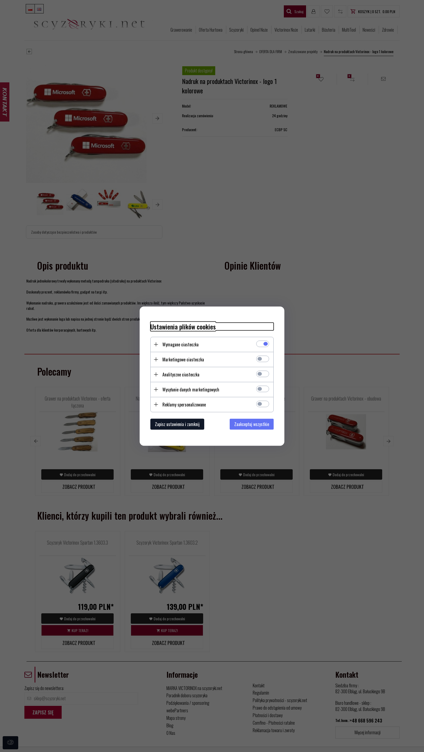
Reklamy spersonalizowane (184, 404)
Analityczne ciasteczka (180, 374)
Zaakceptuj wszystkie (251, 424)
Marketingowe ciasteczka (183, 359)
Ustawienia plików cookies (183, 326)
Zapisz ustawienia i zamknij (177, 424)
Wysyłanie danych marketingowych (190, 389)
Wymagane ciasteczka (180, 344)
